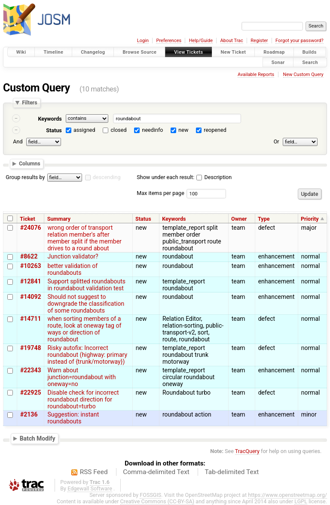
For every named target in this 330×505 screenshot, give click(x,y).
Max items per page (160, 193)
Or (276, 141)
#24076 (30, 227)
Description (214, 177)
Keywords (49, 119)
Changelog (93, 52)
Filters (29, 103)
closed (119, 130)
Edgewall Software (89, 488)
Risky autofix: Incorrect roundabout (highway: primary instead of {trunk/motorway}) (87, 354)
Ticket (27, 219)
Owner (239, 219)
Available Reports (256, 74)
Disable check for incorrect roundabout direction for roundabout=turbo (83, 399)
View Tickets (188, 52)
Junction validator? (72, 256)
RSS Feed (94, 472)
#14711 (30, 318)
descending (107, 177)
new (183, 130)
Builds (309, 52)
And (17, 141)
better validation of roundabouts (72, 269)
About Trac (231, 40)
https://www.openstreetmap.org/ (287, 495)
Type (264, 219)
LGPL (300, 501)
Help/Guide (201, 40)
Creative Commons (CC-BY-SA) (157, 501)
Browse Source (139, 52)
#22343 (30, 370)
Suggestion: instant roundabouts (73, 418)
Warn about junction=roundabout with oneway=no (81, 377)
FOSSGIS (150, 495)
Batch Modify (37, 438)
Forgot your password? (299, 40)
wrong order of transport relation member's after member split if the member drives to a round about (84, 238)
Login (143, 40)
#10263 (30, 265)
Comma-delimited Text (156, 472)
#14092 (30, 296)
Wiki (21, 52)
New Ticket (233, 52)
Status (54, 130)
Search (310, 62)
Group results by (25, 177)
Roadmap (274, 52)
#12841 (30, 281)
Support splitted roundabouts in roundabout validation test (86, 285)
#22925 (30, 392)
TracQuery (247, 451)
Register (259, 40)
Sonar (278, 62)
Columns (29, 163)
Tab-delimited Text (232, 472)
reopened (215, 130)
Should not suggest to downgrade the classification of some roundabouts (85, 303)
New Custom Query (303, 74)
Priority (310, 219)
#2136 (28, 414)
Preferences (168, 40)
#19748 (30, 347)
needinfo (152, 130)
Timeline (53, 52)
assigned (84, 130)
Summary (58, 219)
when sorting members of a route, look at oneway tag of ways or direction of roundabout (84, 329)
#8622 (28, 256)
